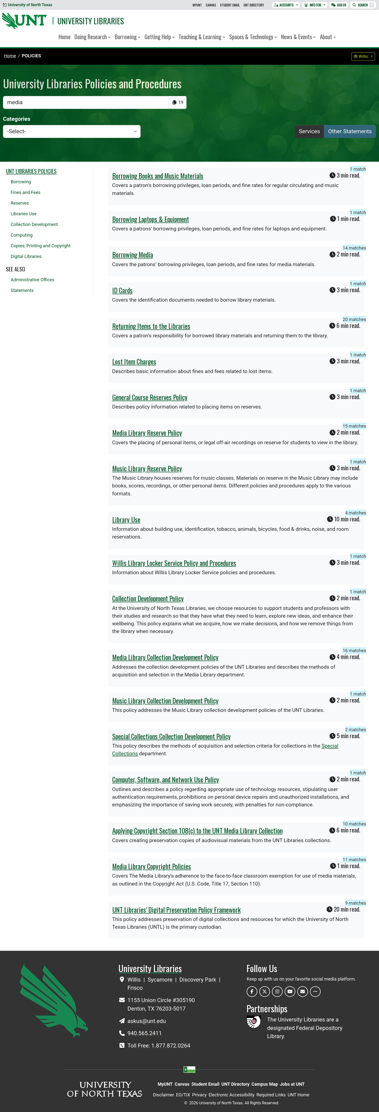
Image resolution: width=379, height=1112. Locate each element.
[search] (86, 102)
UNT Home (298, 1094)
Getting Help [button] (160, 36)
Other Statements (350, 131)
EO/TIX (183, 1094)
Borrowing (21, 181)
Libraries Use (24, 213)
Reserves (20, 203)
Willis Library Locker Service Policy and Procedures (174, 563)
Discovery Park (198, 979)
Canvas (211, 4)
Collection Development (34, 224)
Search (363, 4)
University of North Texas (27, 4)
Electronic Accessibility (232, 1094)
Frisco (135, 988)
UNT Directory (254, 4)
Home (65, 36)
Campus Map (265, 1084)
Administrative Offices (32, 279)
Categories (16, 119)
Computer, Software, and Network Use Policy (165, 779)
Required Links (271, 1094)
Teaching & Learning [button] (202, 36)
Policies (31, 55)
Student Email (230, 4)
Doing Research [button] (93, 36)
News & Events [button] (298, 36)
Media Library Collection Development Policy (165, 657)
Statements (22, 290)
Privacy (199, 1094)
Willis (134, 979)
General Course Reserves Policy (150, 397)
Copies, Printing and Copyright (41, 245)
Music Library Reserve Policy (147, 468)
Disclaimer (163, 1094)
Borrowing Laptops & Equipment (150, 219)
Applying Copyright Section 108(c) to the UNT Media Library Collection (197, 830)
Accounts (284, 4)
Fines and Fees (25, 192)
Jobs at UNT (292, 1084)
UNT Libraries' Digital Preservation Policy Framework (176, 910)
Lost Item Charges (134, 361)
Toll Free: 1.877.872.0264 (158, 1045)
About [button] (328, 36)
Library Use (126, 519)
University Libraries (90, 21)
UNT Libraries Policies (31, 171)
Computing (22, 235)
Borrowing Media (132, 254)
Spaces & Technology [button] (253, 36)
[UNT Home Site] (54, 1000)
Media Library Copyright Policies (151, 866)
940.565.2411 (144, 1033)
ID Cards (122, 290)
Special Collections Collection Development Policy (171, 736)
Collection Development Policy (148, 598)
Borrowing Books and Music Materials (157, 176)
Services (309, 131)
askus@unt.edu (146, 1021)
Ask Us (338, 4)
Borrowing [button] (128, 36)
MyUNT (197, 4)
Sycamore (161, 979)
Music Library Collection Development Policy (165, 700)
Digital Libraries (26, 256)
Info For (312, 4)
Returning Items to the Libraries (151, 326)
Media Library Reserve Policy (147, 433)
